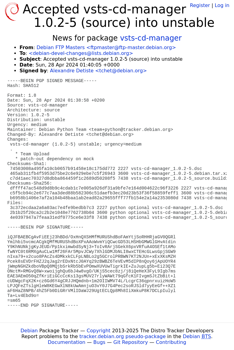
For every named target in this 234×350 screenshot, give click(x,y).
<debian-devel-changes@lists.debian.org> (81, 53)
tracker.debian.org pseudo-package (123, 336)
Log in (222, 5)
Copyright (98, 331)
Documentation (66, 342)
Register (200, 5)
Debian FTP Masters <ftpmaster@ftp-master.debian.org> (106, 47)
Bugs (99, 342)
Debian (29, 331)
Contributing (171, 342)
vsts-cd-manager (151, 38)
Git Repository (130, 342)
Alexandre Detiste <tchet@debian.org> (98, 71)
